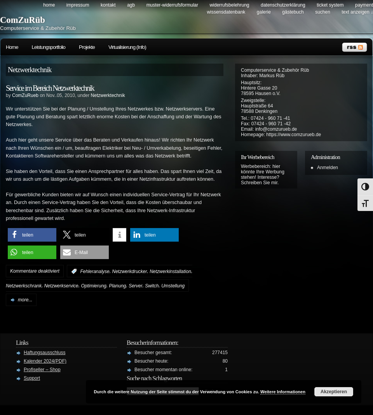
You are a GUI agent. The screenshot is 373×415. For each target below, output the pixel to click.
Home (49, 5)
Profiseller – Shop (42, 369)
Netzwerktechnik (108, 95)
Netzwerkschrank (24, 286)
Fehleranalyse (94, 271)
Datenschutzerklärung (283, 5)
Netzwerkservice (61, 286)
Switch (152, 286)
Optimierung (93, 286)
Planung (117, 286)
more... (25, 300)
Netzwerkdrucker (129, 271)
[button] (32, 235)
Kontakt (108, 5)
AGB (131, 5)
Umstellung (173, 286)
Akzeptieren (334, 391)
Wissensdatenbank (226, 12)
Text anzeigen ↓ (357, 12)
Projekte (87, 47)
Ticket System (330, 5)
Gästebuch (292, 12)
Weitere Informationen (282, 391)
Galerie (264, 12)
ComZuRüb (22, 20)
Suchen (322, 12)
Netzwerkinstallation (170, 271)
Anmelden (327, 167)
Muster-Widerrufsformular (172, 5)
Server (135, 286)
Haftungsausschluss (44, 352)
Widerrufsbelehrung (229, 5)
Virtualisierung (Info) (127, 47)
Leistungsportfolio (48, 47)
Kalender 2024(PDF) (45, 361)
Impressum (77, 5)
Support (32, 378)
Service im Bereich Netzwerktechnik (50, 88)
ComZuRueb (25, 95)
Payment (364, 5)
